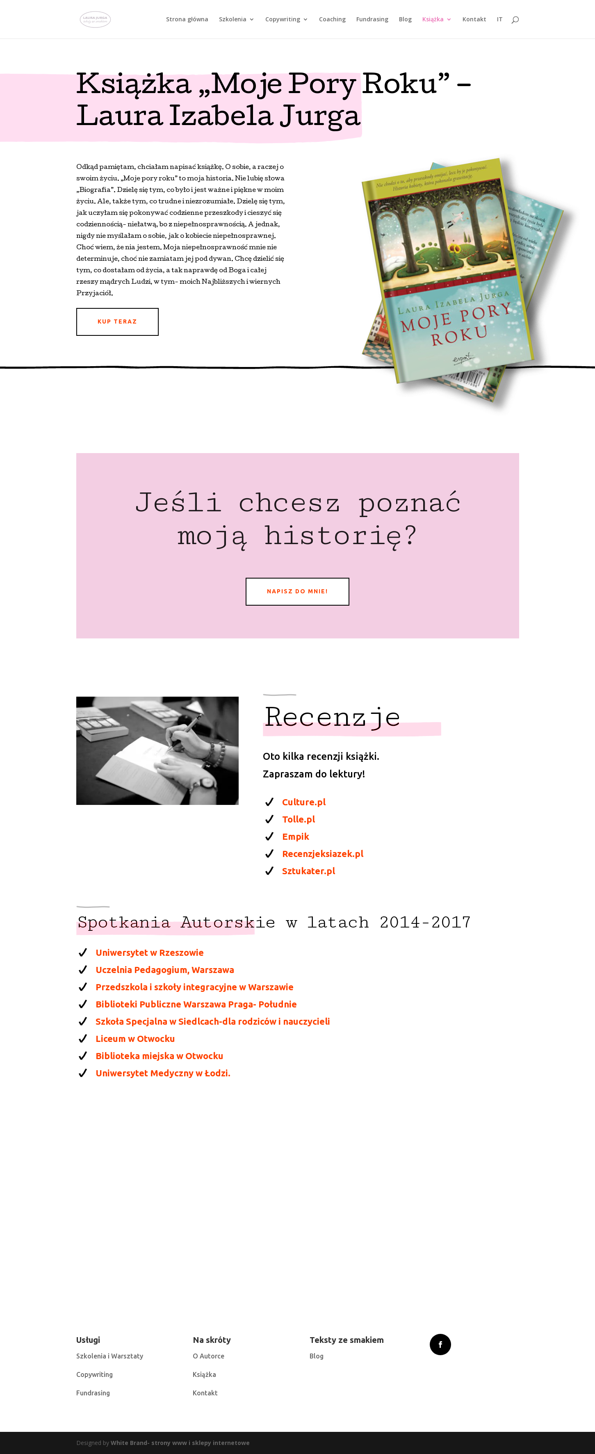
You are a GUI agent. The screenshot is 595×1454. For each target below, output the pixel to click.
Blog (405, 19)
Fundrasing (372, 19)
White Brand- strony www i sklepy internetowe (180, 1443)
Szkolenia (232, 19)
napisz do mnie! (297, 591)
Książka (433, 19)
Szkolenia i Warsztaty (109, 1356)
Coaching (332, 19)
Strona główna (187, 19)
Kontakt (474, 19)
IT (500, 19)
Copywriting (282, 19)
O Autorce (208, 1356)
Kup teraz (117, 321)
